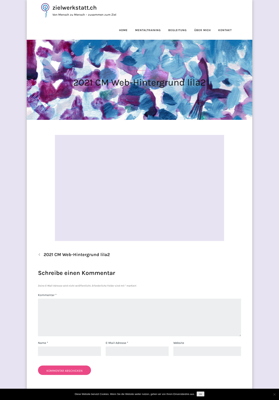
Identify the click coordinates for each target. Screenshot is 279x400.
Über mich (202, 30)
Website (178, 343)
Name (43, 343)
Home (123, 30)
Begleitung (177, 30)
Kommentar (47, 295)
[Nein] (274, 394)
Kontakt (225, 30)
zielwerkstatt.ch (74, 7)
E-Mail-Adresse (117, 343)
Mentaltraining (148, 30)
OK (200, 394)
